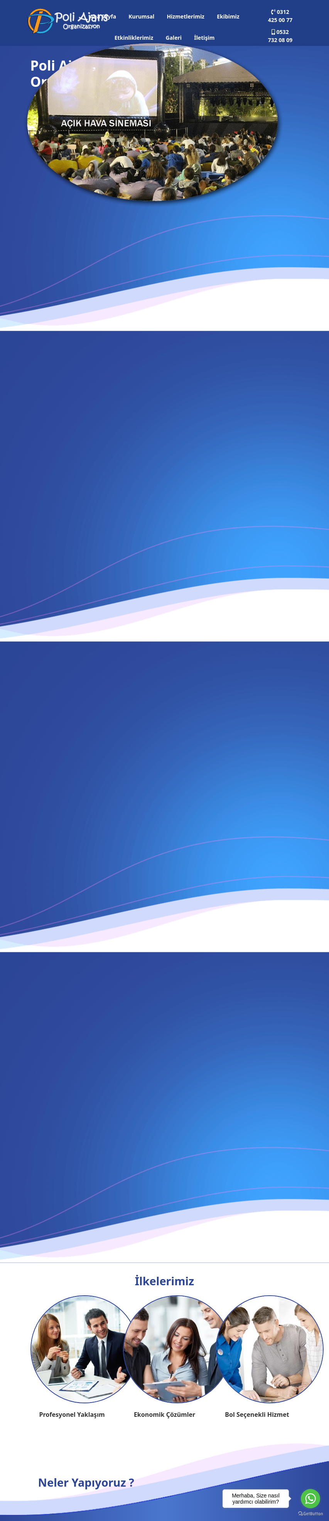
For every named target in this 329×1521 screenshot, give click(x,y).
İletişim (204, 37)
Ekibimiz (228, 16)
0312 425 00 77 (280, 16)
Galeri (174, 37)
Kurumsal (141, 16)
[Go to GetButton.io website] (310, 1513)
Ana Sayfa (102, 16)
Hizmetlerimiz (185, 16)
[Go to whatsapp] (310, 1498)
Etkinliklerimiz (134, 37)
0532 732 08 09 (280, 36)
